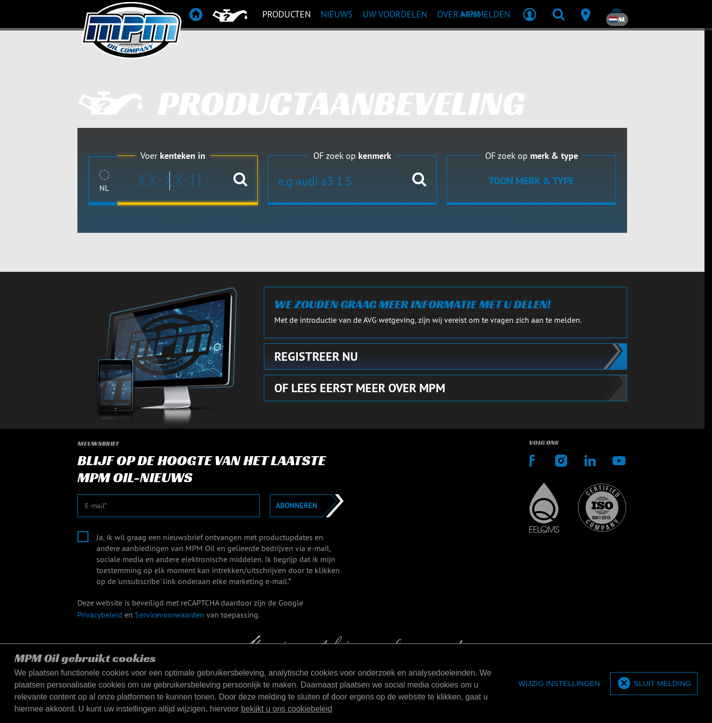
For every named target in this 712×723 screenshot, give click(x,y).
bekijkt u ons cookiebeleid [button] (286, 709)
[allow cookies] (654, 684)
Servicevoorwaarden (169, 615)
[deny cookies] (559, 684)
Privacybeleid (99, 615)
